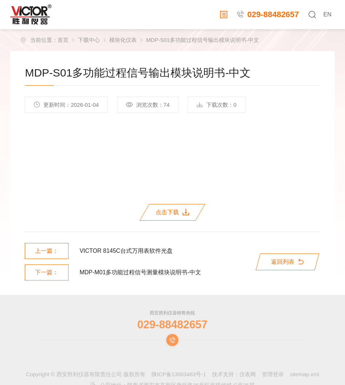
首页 (63, 40)
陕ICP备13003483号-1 (179, 380)
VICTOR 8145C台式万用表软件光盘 (126, 251)
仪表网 (247, 380)
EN (327, 14)
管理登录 (273, 380)
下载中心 (89, 40)
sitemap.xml (304, 380)
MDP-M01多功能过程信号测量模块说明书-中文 (140, 272)
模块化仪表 (123, 40)
